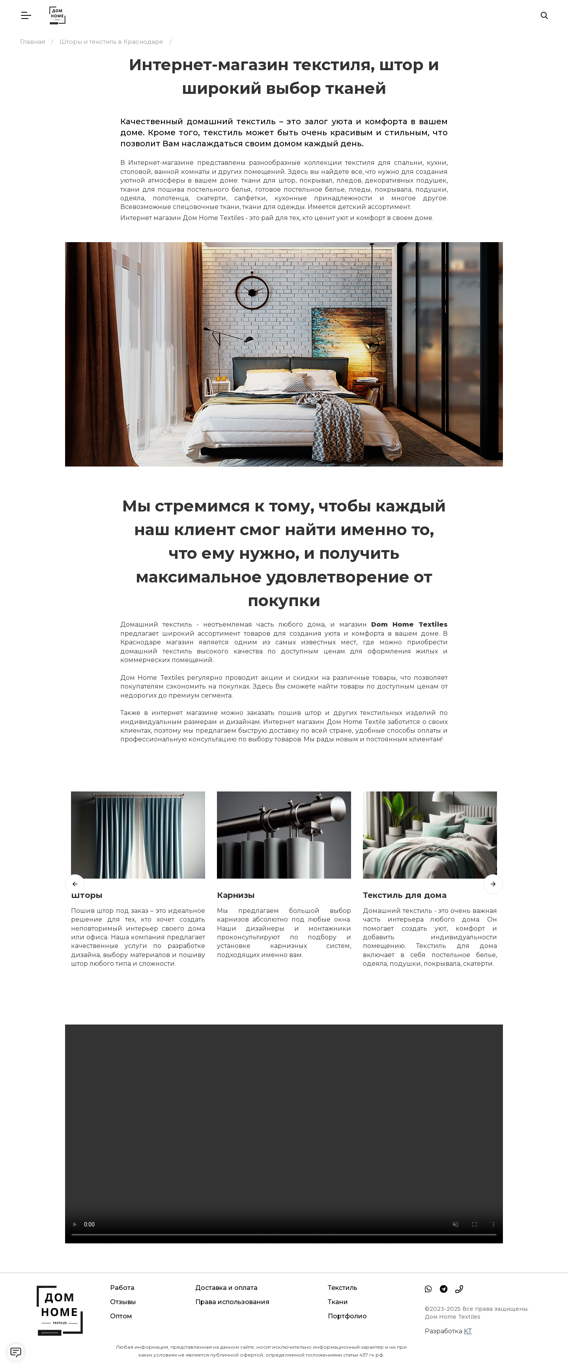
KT (468, 1331)
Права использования (232, 1302)
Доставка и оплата (226, 1287)
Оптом (121, 1316)
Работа (122, 1287)
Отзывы (123, 1302)
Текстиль (342, 1287)
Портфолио (347, 1316)
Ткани (338, 1302)
